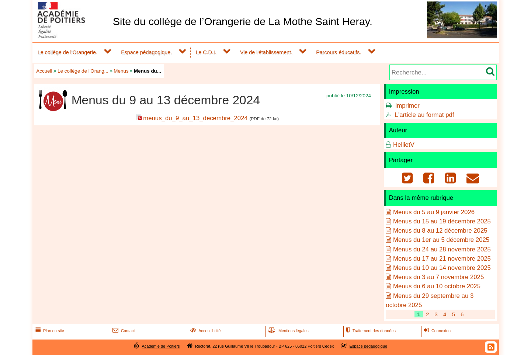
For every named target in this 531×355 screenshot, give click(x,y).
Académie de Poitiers (161, 346)
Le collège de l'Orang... (83, 71)
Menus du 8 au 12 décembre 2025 (440, 230)
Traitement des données (370, 330)
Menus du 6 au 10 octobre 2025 (436, 286)
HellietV (403, 144)
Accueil (44, 71)
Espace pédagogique (369, 346)
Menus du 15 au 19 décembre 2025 (442, 221)
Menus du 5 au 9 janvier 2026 (434, 212)
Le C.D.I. (205, 52)
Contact (123, 330)
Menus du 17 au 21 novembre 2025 (442, 258)
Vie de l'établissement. (266, 52)
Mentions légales (288, 330)
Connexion (436, 330)
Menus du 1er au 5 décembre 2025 (441, 239)
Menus (121, 71)
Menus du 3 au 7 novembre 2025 (438, 277)
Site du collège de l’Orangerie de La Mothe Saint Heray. (242, 21)
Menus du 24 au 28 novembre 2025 (442, 249)
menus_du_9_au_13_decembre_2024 (195, 118)
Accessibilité (205, 330)
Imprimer (407, 105)
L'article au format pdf (424, 114)
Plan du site (48, 330)
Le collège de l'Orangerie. (67, 52)
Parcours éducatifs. (338, 52)
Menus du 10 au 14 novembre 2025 (442, 267)
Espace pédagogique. (146, 52)
